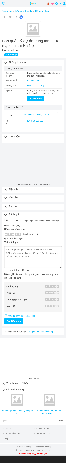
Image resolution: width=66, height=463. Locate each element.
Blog (6, 439)
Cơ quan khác (33, 80)
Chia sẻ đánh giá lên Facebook (22, 316)
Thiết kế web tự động (44, 433)
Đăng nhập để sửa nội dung (40, 332)
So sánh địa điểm (43, 428)
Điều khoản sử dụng (23, 447)
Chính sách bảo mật (43, 447)
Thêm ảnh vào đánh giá (18, 270)
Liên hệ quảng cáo (12, 433)
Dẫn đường (35, 98)
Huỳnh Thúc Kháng (35, 85)
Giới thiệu (8, 428)
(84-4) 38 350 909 (35, 121)
